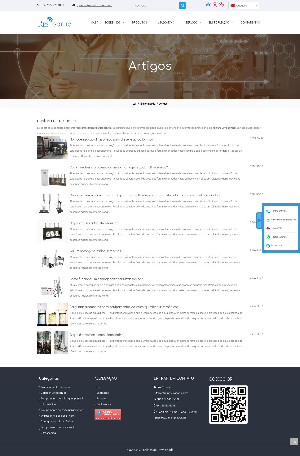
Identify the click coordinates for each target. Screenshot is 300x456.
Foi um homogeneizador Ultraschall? (96, 251)
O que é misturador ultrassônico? (94, 223)
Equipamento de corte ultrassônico (62, 410)
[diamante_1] (108, 414)
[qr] (228, 404)
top (294, 441)
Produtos (101, 398)
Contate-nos (103, 404)
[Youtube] (215, 4)
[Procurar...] (156, 5)
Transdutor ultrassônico (55, 387)
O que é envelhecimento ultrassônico (96, 334)
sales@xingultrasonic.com (95, 5)
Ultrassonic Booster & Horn (57, 415)
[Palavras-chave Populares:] (182, 5)
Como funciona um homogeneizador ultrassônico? (106, 278)
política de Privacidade (158, 450)
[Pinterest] (221, 4)
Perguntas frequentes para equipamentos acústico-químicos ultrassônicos (124, 306)
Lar (98, 387)
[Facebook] (208, 4)
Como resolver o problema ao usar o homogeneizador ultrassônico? (119, 167)
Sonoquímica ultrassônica (57, 421)
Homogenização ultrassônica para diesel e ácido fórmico (111, 139)
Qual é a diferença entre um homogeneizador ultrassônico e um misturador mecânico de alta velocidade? (146, 195)
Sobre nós (102, 392)
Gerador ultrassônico (53, 392)
